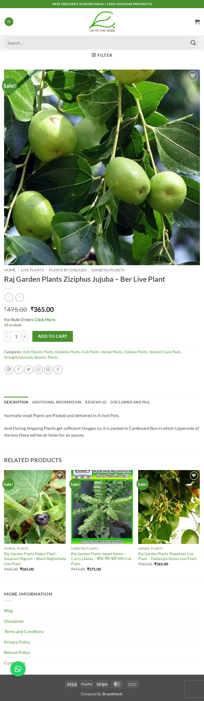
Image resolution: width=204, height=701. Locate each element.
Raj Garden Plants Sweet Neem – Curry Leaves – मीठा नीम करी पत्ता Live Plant (101, 558)
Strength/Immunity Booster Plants (31, 357)
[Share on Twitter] (28, 369)
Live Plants (32, 270)
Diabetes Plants (108, 270)
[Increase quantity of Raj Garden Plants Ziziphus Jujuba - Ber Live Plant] (24, 336)
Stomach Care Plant (164, 352)
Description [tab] (16, 402)
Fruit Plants (91, 352)
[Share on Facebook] (18, 369)
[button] (9, 21)
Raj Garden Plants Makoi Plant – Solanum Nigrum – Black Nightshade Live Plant (35, 558)
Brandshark (112, 693)
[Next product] (9, 297)
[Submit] (193, 42)
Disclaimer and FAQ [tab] (129, 402)
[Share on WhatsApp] (9, 369)
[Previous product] (19, 297)
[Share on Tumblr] (58, 369)
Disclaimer (14, 621)
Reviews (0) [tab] (96, 402)
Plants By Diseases (67, 270)
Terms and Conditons (24, 631)
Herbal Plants (111, 352)
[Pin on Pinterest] (48, 369)
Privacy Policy (17, 641)
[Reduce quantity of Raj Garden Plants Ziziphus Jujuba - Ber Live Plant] (7, 336)
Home (10, 270)
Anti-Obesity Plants (38, 352)
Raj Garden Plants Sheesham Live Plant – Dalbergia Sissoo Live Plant (167, 556)
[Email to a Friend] (38, 369)
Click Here (44, 319)
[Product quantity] (16, 336)
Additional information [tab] (57, 402)
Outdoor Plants (136, 352)
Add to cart (53, 336)
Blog (8, 610)
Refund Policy (17, 652)
